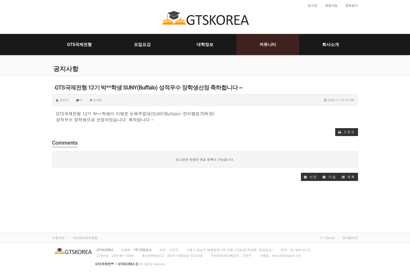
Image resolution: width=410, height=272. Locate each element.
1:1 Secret (327, 237)
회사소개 (330, 44)
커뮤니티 (267, 44)
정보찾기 (351, 5)
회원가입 (331, 5)
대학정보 (205, 44)
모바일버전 (350, 237)
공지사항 (65, 69)
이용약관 (58, 237)
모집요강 (142, 44)
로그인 (312, 5)
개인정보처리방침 (85, 237)
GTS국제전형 (79, 44)
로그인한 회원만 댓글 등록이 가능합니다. (205, 159)
